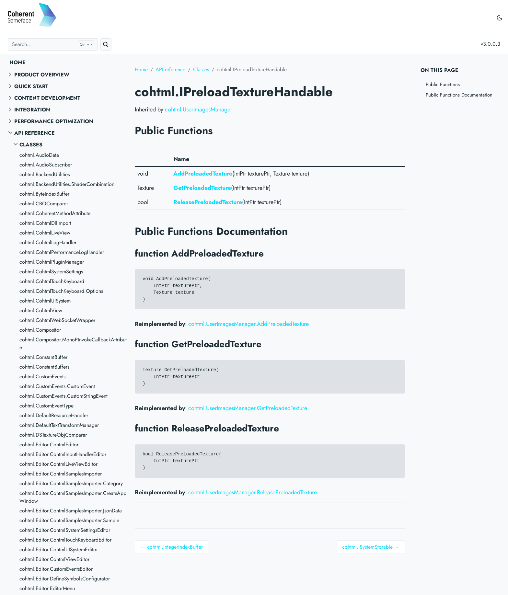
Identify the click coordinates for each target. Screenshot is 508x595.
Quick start (31, 86)
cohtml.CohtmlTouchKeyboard (51, 281)
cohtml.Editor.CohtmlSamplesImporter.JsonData (70, 510)
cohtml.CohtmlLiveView (44, 232)
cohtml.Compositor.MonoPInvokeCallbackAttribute (73, 343)
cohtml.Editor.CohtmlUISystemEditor (58, 549)
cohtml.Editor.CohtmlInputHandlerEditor (62, 454)
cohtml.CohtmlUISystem (45, 300)
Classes (30, 144)
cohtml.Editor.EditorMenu (47, 588)
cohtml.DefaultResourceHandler (53, 415)
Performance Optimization (53, 121)
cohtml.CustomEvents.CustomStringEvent (63, 396)
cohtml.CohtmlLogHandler (47, 242)
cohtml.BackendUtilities (44, 174)
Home (17, 62)
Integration (32, 109)
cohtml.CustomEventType (46, 405)
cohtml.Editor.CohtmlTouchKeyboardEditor (65, 540)
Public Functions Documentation (459, 94)
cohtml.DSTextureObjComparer (53, 435)
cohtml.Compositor (40, 330)
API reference (34, 133)
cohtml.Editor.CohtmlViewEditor (54, 559)
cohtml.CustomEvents (42, 376)
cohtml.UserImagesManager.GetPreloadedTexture (247, 408)
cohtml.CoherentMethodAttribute (54, 213)
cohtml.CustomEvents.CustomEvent (57, 386)
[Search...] (53, 44)
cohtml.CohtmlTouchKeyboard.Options (61, 291)
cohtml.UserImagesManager (198, 109)
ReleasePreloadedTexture (207, 202)
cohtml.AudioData (39, 155)
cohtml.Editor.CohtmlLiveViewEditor (58, 464)
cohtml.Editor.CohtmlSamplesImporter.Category (71, 483)
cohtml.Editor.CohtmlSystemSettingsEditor (64, 530)
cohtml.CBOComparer (43, 203)
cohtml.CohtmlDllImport (45, 223)
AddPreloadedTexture (202, 173)
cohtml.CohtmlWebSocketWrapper (57, 320)
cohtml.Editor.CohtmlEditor (48, 444)
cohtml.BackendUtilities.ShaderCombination (66, 184)
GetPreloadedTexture (202, 188)
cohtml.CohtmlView (40, 310)
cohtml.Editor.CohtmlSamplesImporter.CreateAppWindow (72, 497)
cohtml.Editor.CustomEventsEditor (56, 569)
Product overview (41, 74)
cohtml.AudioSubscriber (45, 164)
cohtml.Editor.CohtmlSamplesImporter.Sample (69, 520)
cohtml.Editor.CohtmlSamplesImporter (60, 473)
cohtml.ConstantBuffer (43, 357)
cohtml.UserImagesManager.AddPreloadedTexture (248, 324)
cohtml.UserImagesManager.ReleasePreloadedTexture (252, 492)
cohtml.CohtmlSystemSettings (51, 271)
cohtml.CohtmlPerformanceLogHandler (61, 252)
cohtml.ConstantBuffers (44, 367)
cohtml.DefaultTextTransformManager (59, 425)
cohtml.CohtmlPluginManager (51, 262)
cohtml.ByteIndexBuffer (44, 194)
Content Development (47, 98)
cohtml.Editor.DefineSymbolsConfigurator (64, 578)
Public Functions (443, 84)
